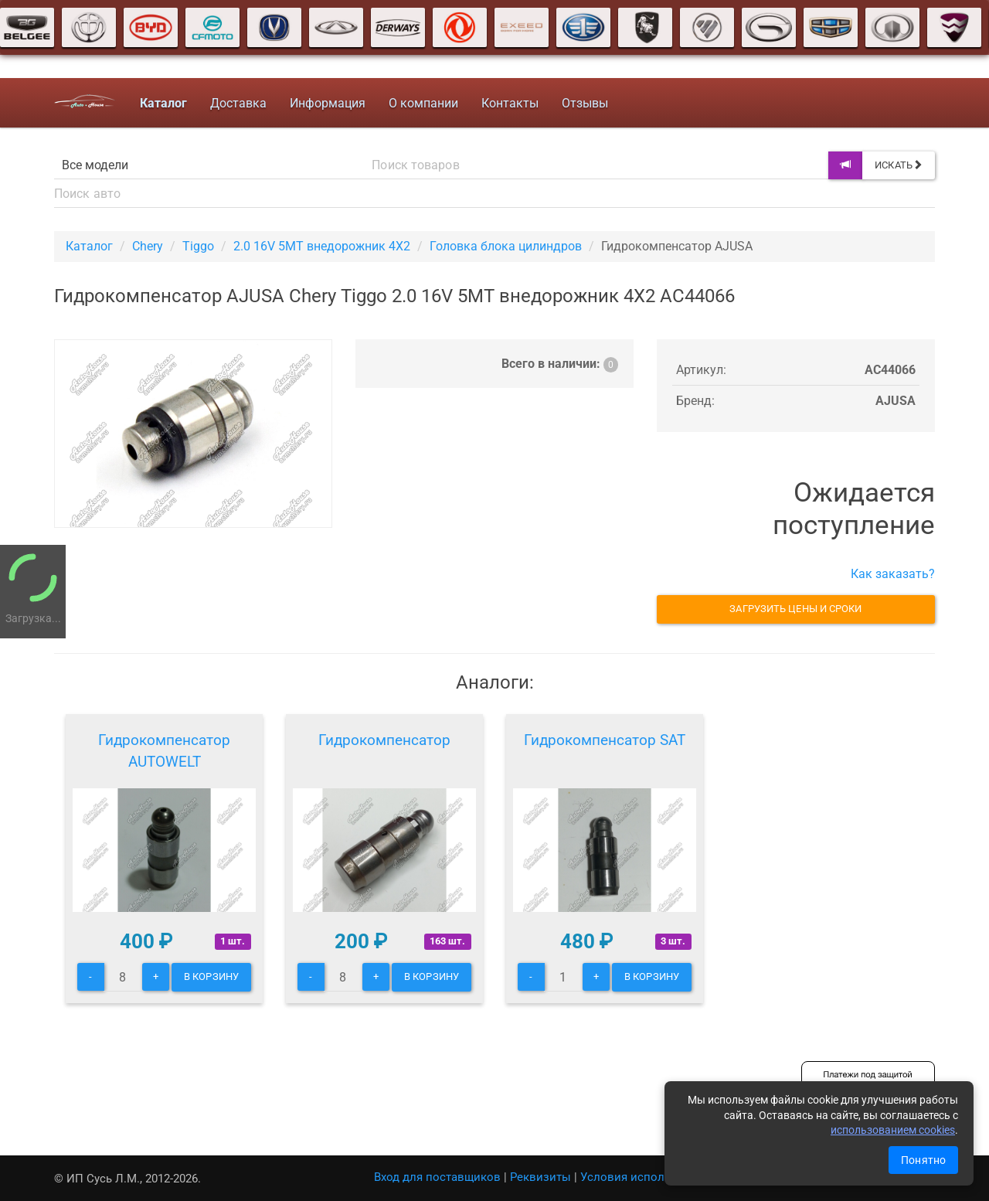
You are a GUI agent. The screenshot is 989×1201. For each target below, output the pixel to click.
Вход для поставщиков (437, 1177)
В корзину (211, 976)
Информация (327, 103)
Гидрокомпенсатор (384, 740)
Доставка (238, 103)
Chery (147, 246)
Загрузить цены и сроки (795, 608)
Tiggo (198, 246)
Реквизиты (540, 1177)
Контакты (510, 103)
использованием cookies (893, 1130)
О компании (423, 103)
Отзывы (585, 103)
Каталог (89, 246)
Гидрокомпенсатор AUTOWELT (164, 751)
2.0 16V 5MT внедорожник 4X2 (321, 246)
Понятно (923, 1160)
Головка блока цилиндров (506, 246)
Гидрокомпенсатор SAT (604, 740)
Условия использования (648, 1177)
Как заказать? (893, 573)
